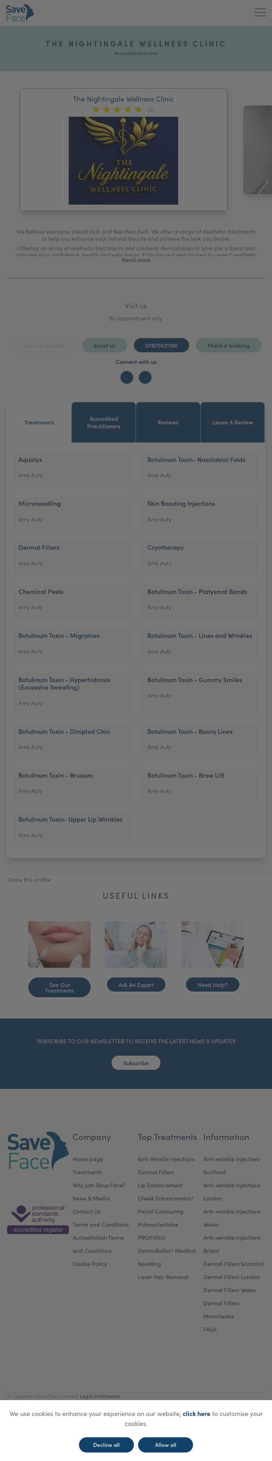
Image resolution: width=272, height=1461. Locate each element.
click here (196, 1413)
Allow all (165, 1444)
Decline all (106, 1444)
